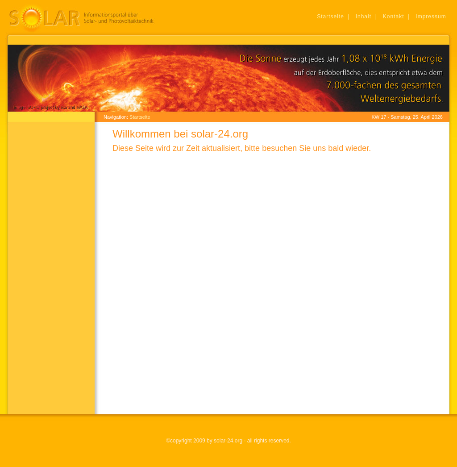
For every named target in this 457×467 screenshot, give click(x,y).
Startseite (330, 16)
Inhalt (363, 16)
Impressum (430, 16)
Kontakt (393, 16)
